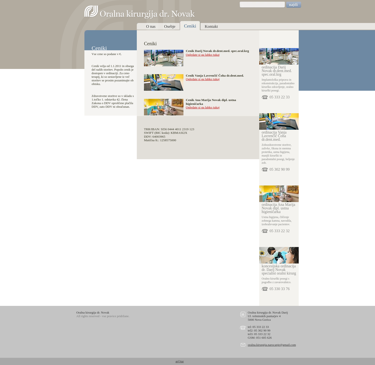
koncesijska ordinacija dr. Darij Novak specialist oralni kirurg (279, 269)
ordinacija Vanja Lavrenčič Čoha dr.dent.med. (274, 135)
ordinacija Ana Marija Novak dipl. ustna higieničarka (278, 208)
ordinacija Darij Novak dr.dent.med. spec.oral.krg (277, 70)
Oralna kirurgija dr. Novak (139, 12)
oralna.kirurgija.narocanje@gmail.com (272, 345)
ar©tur (180, 361)
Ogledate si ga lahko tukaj (203, 54)
